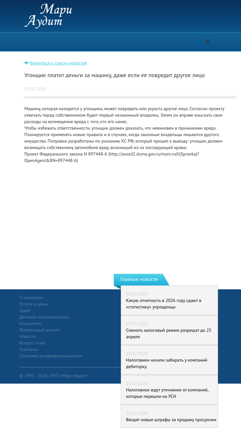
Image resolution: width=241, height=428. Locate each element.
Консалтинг (30, 323)
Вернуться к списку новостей (58, 63)
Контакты (28, 349)
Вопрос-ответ (32, 343)
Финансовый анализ (39, 330)
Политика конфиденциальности (50, 356)
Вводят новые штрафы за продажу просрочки (171, 419)
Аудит (25, 310)
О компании (31, 297)
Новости (27, 336)
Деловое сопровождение (44, 317)
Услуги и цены (33, 304)
